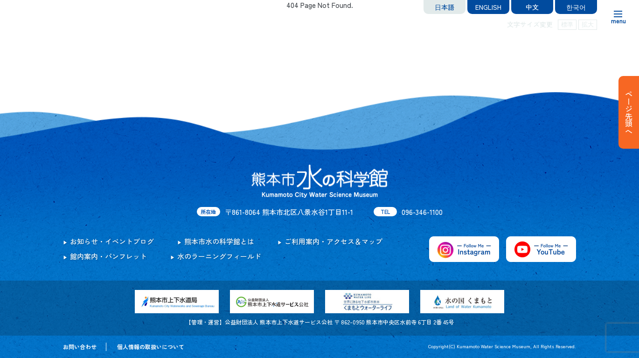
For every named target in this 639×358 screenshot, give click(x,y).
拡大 (588, 24)
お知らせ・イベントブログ (112, 241)
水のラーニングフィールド (219, 256)
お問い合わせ (80, 347)
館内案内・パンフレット (108, 256)
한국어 (576, 7)
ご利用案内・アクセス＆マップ (333, 241)
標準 (567, 24)
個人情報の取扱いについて (150, 347)
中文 (532, 7)
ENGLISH (488, 7)
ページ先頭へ (628, 112)
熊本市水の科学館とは (219, 241)
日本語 (444, 7)
